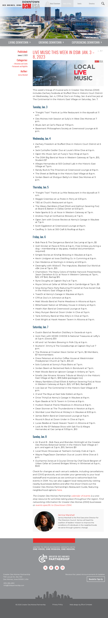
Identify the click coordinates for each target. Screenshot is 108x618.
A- (98, 51)
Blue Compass (86, 604)
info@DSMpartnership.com (14, 585)
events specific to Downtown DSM (53, 505)
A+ (101, 51)
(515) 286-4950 (9, 583)
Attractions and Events (21, 63)
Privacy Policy (57, 604)
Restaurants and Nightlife (20, 66)
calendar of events (80, 496)
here (59, 490)
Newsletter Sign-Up (96, 579)
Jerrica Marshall (23, 74)
